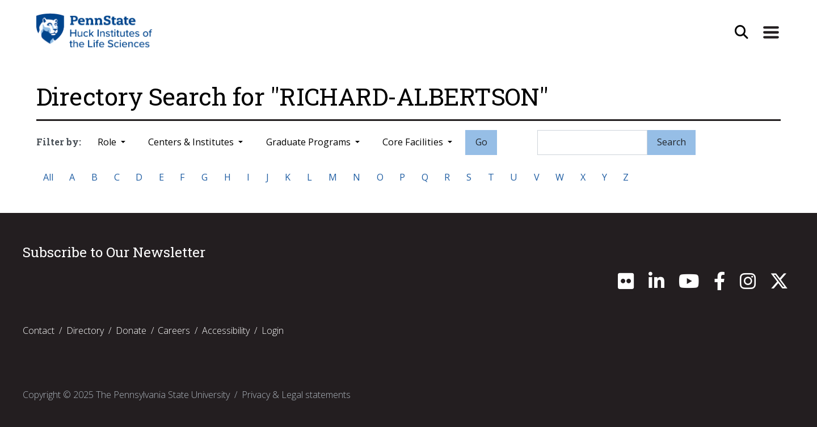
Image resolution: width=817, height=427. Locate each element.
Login (273, 330)
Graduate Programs (309, 142)
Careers (174, 330)
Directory (85, 330)
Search (671, 142)
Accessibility (226, 330)
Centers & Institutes (192, 142)
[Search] (592, 142)
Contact (38, 330)
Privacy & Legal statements (296, 394)
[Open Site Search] (741, 32)
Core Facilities (413, 142)
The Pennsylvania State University (163, 394)
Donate (131, 330)
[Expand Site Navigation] (771, 32)
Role (108, 142)
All (48, 177)
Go (481, 142)
